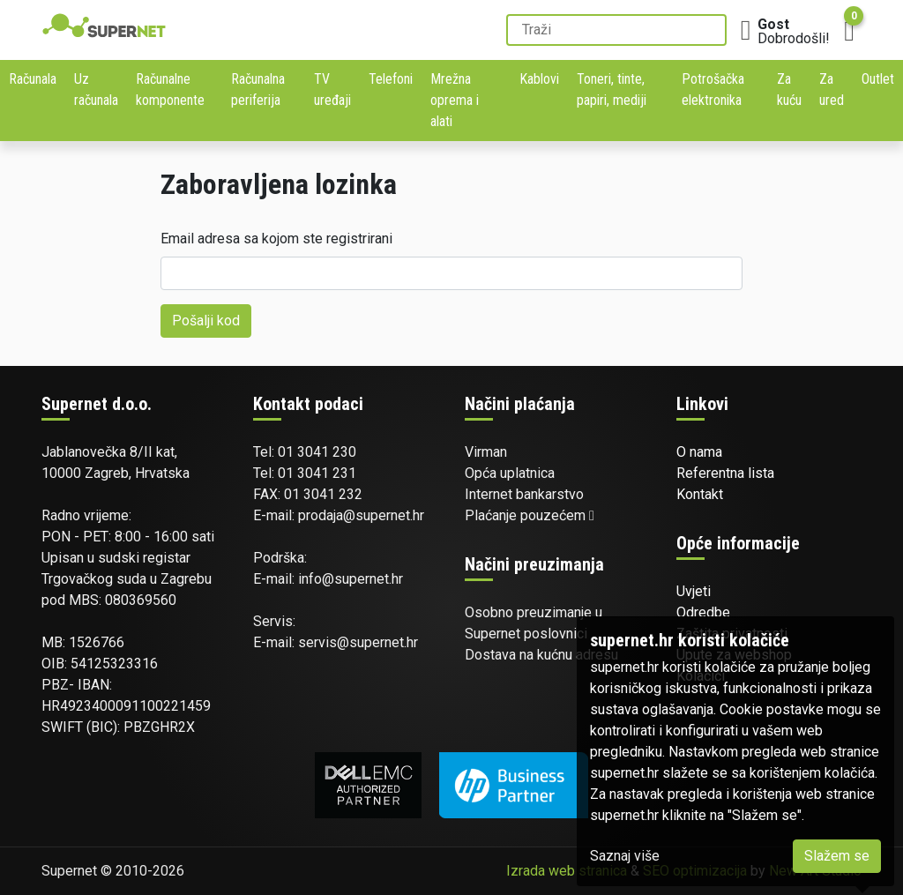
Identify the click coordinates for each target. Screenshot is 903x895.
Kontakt (699, 494)
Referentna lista (725, 473)
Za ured (831, 89)
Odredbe (703, 612)
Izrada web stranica (566, 870)
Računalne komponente (170, 89)
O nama (699, 452)
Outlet (878, 79)
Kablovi (539, 79)
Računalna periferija (258, 89)
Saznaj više (625, 855)
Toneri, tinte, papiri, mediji (611, 89)
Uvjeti (693, 591)
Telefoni (391, 79)
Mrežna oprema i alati (454, 100)
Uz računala (96, 89)
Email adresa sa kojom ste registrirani (276, 238)
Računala (32, 79)
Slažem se (836, 855)
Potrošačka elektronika (713, 89)
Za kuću (789, 89)
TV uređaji (332, 89)
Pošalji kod (206, 320)
